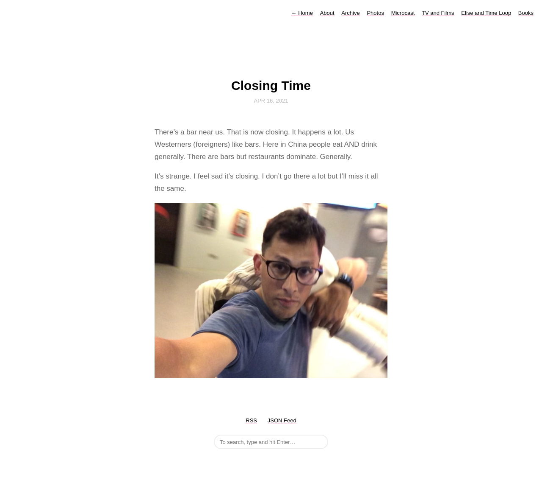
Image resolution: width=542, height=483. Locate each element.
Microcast (403, 13)
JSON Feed (282, 420)
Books (526, 13)
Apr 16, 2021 (271, 101)
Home (302, 13)
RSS (251, 420)
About (327, 13)
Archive (350, 13)
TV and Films (438, 13)
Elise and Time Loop (486, 13)
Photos (375, 13)
